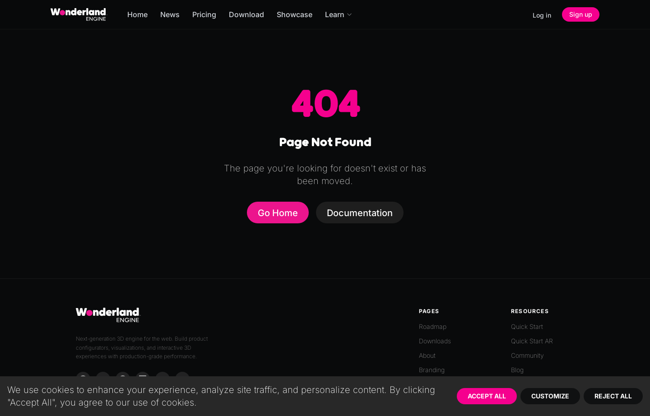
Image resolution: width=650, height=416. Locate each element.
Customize (550, 396)
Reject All (613, 396)
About (427, 355)
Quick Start (527, 326)
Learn (339, 14)
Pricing (204, 14)
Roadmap (432, 326)
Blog (517, 370)
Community (527, 355)
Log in (542, 15)
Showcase (294, 14)
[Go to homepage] (79, 14)
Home (137, 14)
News (170, 14)
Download (246, 14)
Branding (432, 370)
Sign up (580, 14)
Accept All (487, 396)
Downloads (435, 341)
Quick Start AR (532, 341)
